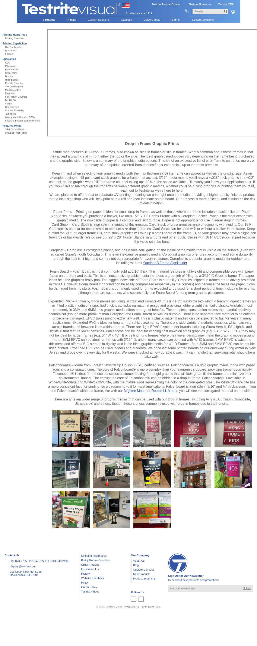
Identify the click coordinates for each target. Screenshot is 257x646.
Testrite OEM (226, 4)
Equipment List (90, 569)
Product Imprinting (144, 578)
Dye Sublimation (13, 47)
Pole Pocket (11, 69)
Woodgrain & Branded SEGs (20, 117)
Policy (85, 582)
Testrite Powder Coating (166, 4)
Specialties (9, 59)
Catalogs (126, 19)
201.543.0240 (37, 561)
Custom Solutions (99, 19)
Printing (71, 19)
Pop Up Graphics (14, 83)
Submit (247, 588)
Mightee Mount (135, 391)
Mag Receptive (13, 90)
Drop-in (9, 76)
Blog (136, 565)
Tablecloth (10, 114)
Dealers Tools (151, 19)
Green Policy (89, 587)
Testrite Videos (90, 591)
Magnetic (10, 93)
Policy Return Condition (95, 560)
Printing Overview (14, 38)
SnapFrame (11, 73)
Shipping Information (94, 555)
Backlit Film (11, 100)
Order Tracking (90, 564)
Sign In (176, 19)
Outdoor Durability (14, 110)
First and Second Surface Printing (22, 120)
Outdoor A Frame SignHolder (165, 263)
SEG (7, 62)
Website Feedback (92, 578)
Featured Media (12, 125)
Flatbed (9, 54)
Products (49, 19)
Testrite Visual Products (120, 606)
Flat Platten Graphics (16, 96)
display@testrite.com (23, 566)
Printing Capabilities (15, 43)
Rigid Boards (12, 79)
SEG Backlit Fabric (15, 129)
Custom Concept (143, 569)
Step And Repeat (14, 86)
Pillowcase (10, 66)
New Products (141, 574)
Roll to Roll (10, 50)
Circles (8, 103)
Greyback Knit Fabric (16, 133)
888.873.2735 (18, 561)
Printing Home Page (15, 34)
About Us (139, 560)
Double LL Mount (164, 391)
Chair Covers (12, 107)
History (85, 573)
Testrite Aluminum (200, 4)
